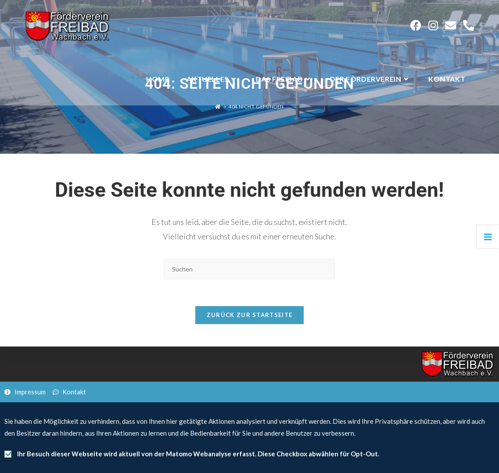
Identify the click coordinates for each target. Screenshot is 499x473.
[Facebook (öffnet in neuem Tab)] (416, 25)
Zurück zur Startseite (249, 314)
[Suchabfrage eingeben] (249, 269)
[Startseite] (218, 106)
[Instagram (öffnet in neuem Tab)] (433, 25)
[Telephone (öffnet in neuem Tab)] (468, 25)
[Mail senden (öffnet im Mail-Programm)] (451, 25)
